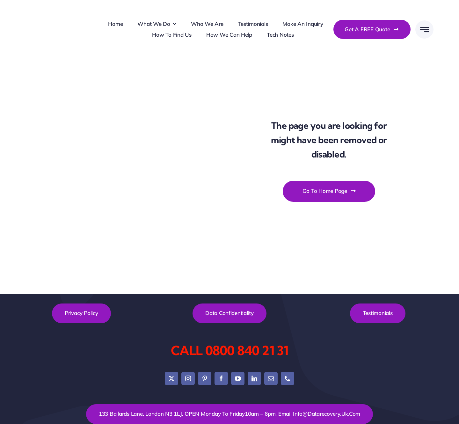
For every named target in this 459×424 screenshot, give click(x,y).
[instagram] (188, 378)
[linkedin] (254, 378)
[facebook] (221, 378)
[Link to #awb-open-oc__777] (424, 29)
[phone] (287, 378)
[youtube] (237, 378)
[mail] (271, 378)
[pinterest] (204, 378)
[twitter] (171, 378)
